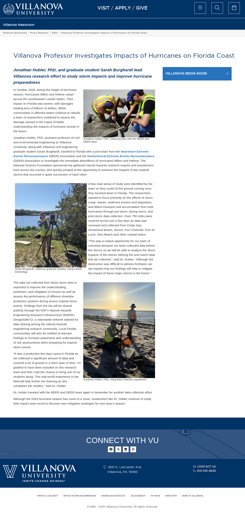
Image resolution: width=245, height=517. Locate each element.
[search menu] (217, 8)
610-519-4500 (206, 470)
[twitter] (118, 449)
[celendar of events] (234, 8)
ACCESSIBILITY (138, 496)
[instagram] (133, 449)
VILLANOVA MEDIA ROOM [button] (186, 73)
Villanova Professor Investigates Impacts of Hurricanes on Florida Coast (104, 33)
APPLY (123, 7)
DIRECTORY (171, 496)
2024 (55, 33)
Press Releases (39, 33)
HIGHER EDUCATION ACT (113, 496)
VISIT (103, 7)
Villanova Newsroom (18, 24)
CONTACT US (206, 466)
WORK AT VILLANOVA (192, 496)
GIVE (142, 7)
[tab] (197, 73)
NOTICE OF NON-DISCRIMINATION (79, 496)
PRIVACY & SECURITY (47, 496)
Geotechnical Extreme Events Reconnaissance (120, 156)
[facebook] (111, 449)
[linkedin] (126, 449)
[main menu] (200, 8)
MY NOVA (155, 496)
